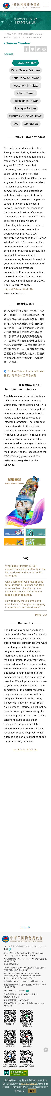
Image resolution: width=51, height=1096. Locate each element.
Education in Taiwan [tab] (25, 100)
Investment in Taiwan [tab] (25, 85)
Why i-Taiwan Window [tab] (25, 70)
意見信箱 (31, 990)
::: (5, 34)
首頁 (20, 34)
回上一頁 (25, 927)
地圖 (11, 949)
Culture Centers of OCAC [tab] (25, 116)
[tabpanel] (25, 441)
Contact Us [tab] (31, 123)
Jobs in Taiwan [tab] (25, 93)
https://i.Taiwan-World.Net (19, 289)
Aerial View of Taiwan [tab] (25, 78)
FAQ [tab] (15, 123)
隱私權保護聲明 (29, 1084)
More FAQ (41, 614)
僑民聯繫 (28, 34)
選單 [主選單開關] (46, 5)
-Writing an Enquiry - (25, 749)
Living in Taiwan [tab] (25, 108)
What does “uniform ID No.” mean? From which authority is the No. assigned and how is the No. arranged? (25, 571)
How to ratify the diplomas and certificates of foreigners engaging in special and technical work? (25, 604)
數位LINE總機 (45, 1058)
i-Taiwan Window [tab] (25, 62)
